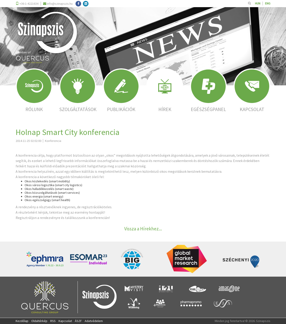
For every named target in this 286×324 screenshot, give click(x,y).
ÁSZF (78, 321)
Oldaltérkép (39, 321)
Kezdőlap (22, 321)
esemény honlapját (89, 212)
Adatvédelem (94, 321)
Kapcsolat (65, 321)
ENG (267, 3)
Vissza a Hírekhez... (143, 229)
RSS (53, 321)
